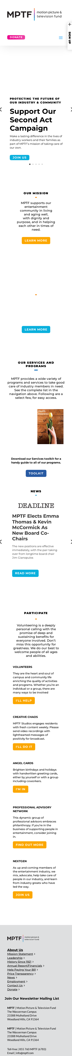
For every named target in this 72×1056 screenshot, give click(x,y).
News (11, 977)
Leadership (14, 958)
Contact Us (15, 985)
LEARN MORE (36, 240)
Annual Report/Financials (24, 965)
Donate (16, 37)
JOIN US (19, 157)
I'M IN (20, 789)
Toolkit (36, 473)
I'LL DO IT (24, 747)
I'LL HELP (24, 700)
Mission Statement (20, 954)
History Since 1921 (19, 961)
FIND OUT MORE (30, 845)
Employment (16, 981)
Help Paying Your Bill (21, 969)
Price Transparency (20, 973)
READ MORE (25, 573)
